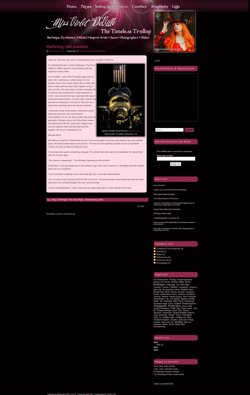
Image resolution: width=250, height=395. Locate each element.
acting (172, 279)
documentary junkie (94, 200)
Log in (157, 60)
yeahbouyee (133, 131)
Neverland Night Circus (163, 304)
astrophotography (184, 279)
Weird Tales (180, 324)
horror (174, 294)
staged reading (180, 313)
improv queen (176, 297)
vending (178, 322)
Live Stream (175, 299)
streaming (162, 315)
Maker (161, 254)
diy (159, 290)
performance (189, 303)
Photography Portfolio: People (166, 372)
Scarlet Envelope (164, 310)
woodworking (159, 327)
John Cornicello (189, 297)
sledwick (157, 313)
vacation (174, 320)
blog (54, 200)
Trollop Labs (168, 317)
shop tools (177, 310)
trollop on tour (183, 317)
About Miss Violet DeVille (164, 366)
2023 (176, 343)
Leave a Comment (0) (65, 214)
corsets (165, 287)
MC (161, 301)
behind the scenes (162, 282)
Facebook (190, 292)
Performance (163, 257)
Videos (165, 324)
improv (165, 296)
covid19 (173, 287)
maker (156, 301)
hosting (181, 294)
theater (171, 315)
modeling (168, 301)
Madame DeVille (188, 299)
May (159, 345)
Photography (163, 263)
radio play (175, 308)
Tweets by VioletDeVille (164, 384)
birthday (174, 282)
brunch (188, 282)
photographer (160, 306)
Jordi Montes (159, 299)
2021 (156, 347)
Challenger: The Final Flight (70, 200)
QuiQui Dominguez (162, 308)
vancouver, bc (167, 322)
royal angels (186, 308)
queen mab (187, 306)
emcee (174, 292)
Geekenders (165, 294)
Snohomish (167, 313)
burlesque (159, 284)
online (177, 303)
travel (178, 315)
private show (174, 306)
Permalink (50, 214)
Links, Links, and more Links (166, 369)
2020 (156, 350)
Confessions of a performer (93, 51)
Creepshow (183, 287)
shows (186, 310)
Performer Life (164, 260)
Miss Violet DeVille (57, 51)
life (167, 299)
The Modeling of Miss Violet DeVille (169, 374)
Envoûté (181, 292)
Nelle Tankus (178, 301)
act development (161, 279)
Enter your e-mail (165, 155)
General (161, 251)
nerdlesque (189, 301)
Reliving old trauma (67, 46)
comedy (157, 287)
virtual (171, 324)
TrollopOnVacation (161, 320)
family (156, 294)
